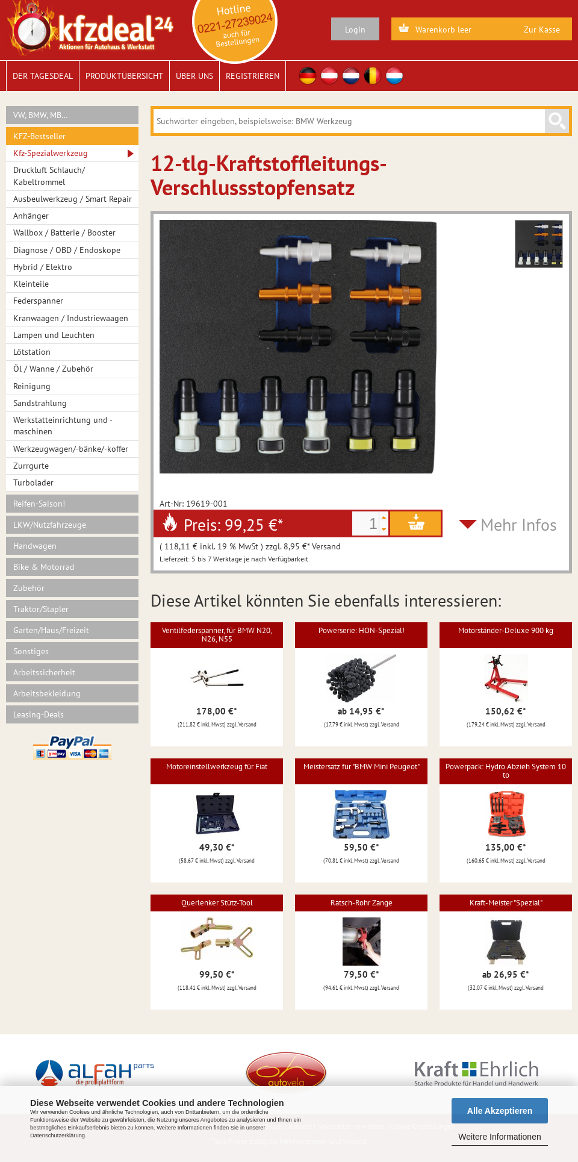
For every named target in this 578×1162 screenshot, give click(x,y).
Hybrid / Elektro (42, 266)
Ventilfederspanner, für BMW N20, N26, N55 (217, 634)
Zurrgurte (31, 465)
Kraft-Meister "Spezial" (506, 903)
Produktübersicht (124, 75)
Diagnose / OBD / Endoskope (66, 250)
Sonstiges (31, 651)
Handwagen (35, 545)
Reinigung (32, 386)
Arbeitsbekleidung (47, 693)
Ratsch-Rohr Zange (362, 903)
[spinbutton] (365, 523)
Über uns (194, 75)
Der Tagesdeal (43, 75)
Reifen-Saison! (39, 503)
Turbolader (33, 482)
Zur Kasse (542, 29)
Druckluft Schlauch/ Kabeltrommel (49, 175)
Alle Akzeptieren (499, 1111)
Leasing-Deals (38, 714)
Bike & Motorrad (44, 566)
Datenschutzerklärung (57, 1135)
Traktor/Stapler (41, 609)
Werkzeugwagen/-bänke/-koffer (70, 448)
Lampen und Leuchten (54, 335)
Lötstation (32, 351)
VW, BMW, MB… (40, 115)
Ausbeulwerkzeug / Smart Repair (72, 198)
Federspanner (38, 300)
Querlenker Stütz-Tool (217, 903)
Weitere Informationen (499, 1137)
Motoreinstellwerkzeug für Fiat (216, 766)
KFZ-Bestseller (39, 136)
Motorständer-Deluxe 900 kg (505, 630)
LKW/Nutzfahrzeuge (49, 524)
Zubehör (29, 588)
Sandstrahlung (40, 403)
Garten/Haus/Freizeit (51, 630)
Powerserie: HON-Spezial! (362, 630)
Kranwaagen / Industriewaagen (70, 318)
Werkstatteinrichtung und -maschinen (63, 425)
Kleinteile (31, 283)
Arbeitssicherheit (44, 672)
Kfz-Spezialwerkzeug (50, 153)
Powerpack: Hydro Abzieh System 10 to (506, 770)
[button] (383, 517)
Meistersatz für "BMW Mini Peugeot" (361, 766)
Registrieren (252, 75)
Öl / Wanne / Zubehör (53, 368)
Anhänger (31, 215)
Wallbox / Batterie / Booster (64, 232)
